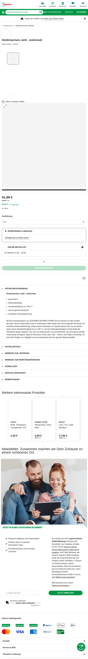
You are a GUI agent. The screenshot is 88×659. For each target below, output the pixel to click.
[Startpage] (7, 4)
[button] (3, 12)
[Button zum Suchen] (39, 12)
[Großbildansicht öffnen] (44, 145)
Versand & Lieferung (12, 654)
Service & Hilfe (9, 648)
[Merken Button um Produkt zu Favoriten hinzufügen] (84, 278)
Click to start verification (25, 603)
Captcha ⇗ (36, 605)
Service (69, 12)
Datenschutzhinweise (60, 585)
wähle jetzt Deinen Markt (54, 19)
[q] (22, 12)
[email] (22, 593)
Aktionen (81, 12)
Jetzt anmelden (65, 593)
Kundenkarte (15, 204)
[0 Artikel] (44, 262)
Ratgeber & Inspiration (49, 12)
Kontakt (6, 641)
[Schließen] (84, 18)
